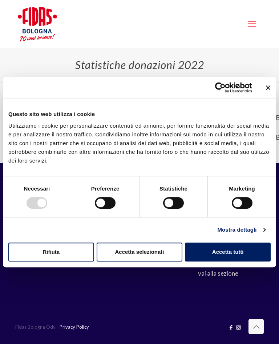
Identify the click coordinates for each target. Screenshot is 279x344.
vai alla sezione (218, 273)
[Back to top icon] (256, 326)
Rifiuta (51, 252)
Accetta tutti (228, 252)
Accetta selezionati (139, 252)
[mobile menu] (252, 23)
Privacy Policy (74, 327)
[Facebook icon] (231, 327)
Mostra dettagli (236, 230)
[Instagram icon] (238, 327)
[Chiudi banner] (268, 87)
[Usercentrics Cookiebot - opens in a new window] (220, 87)
